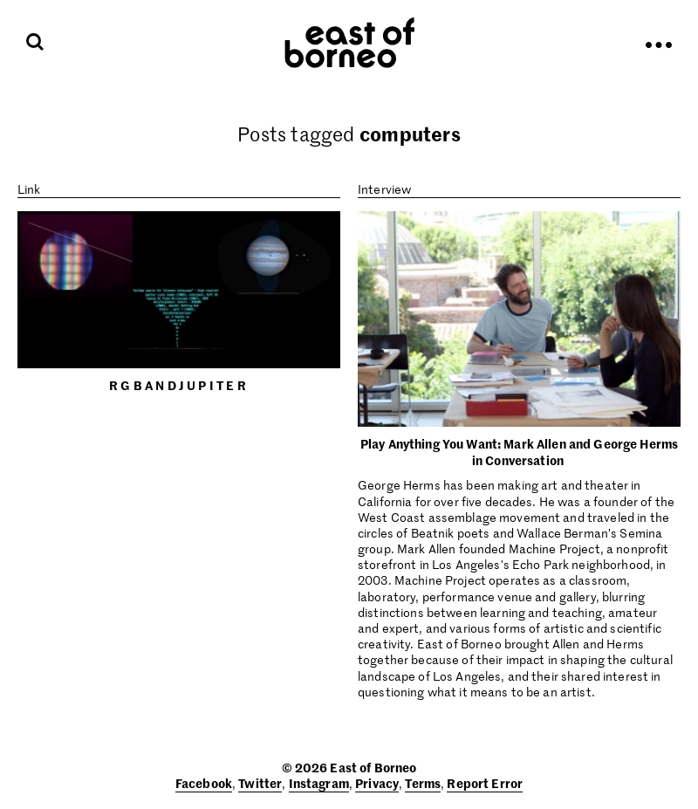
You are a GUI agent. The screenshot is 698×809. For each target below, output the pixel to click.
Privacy (377, 783)
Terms (423, 783)
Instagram (319, 783)
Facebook (203, 783)
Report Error (485, 783)
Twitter (260, 783)
